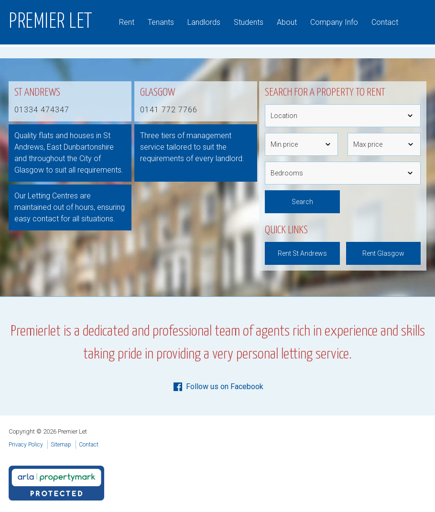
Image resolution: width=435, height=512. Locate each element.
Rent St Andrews (302, 253)
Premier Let (51, 22)
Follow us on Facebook (217, 386)
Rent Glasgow (383, 253)
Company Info (334, 22)
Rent (126, 22)
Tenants (161, 22)
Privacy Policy (26, 444)
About (287, 22)
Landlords (203, 22)
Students (248, 22)
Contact (384, 22)
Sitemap (61, 444)
